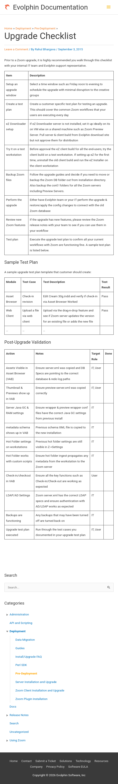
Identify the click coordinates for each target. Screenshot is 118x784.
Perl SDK (21, 665)
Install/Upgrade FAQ (28, 656)
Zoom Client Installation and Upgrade (39, 690)
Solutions (65, 761)
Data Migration (25, 639)
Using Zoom (18, 740)
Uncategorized (19, 731)
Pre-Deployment (26, 673)
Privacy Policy (55, 766)
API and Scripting (21, 623)
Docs (13, 706)
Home (14, 761)
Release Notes (19, 715)
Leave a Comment (16, 49)
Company (36, 766)
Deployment (18, 631)
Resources (101, 761)
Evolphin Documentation (50, 7)
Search (14, 723)
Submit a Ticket (45, 761)
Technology (83, 761)
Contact (26, 761)
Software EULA (78, 766)
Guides (20, 648)
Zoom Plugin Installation (31, 699)
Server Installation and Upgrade (36, 682)
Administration (19, 614)
